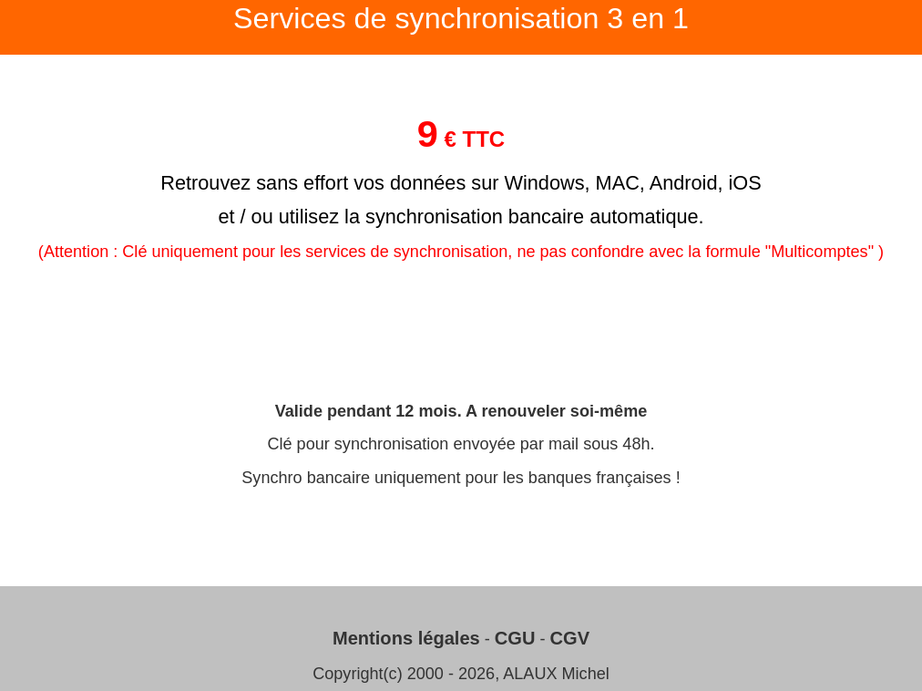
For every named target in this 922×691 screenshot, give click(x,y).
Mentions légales (406, 638)
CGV (570, 638)
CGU (515, 638)
